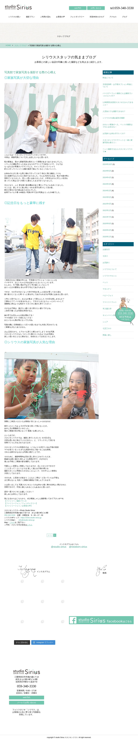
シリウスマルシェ (110, 276)
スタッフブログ (20, 45)
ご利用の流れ (45, 17)
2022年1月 (107, 210)
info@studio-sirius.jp (26, 520)
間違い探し (107, 335)
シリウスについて (110, 269)
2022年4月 (107, 204)
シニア (105, 322)
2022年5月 (107, 197)
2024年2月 (107, 191)
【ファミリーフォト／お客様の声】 (18, 506)
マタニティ (107, 289)
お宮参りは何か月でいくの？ (114, 133)
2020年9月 (107, 223)
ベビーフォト (108, 295)
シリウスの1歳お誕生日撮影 (114, 118)
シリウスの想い (14, 17)
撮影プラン (30, 17)
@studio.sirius (58, 546)
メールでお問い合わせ (26, 702)
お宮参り (106, 263)
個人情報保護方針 (122, 558)
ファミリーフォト (110, 302)
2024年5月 (107, 171)
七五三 (105, 256)
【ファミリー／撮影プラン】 (15, 501)
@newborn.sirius (78, 546)
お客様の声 (60, 17)
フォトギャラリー (77, 17)
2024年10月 (107, 164)
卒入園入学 (107, 309)
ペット (105, 282)
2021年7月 (107, 217)
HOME (8, 45)
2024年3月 (107, 184)
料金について (108, 78)
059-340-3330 (9, 515)
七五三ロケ (107, 328)
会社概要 (89, 558)
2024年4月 (107, 177)
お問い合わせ (96, 8)
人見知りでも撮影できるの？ (114, 111)
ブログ (124, 17)
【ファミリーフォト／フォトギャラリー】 (21, 503)
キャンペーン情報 (110, 315)
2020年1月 (107, 237)
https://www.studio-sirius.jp (31, 518)
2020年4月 (107, 230)
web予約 (77, 8)
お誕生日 (106, 249)
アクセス (113, 17)
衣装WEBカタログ (97, 17)
